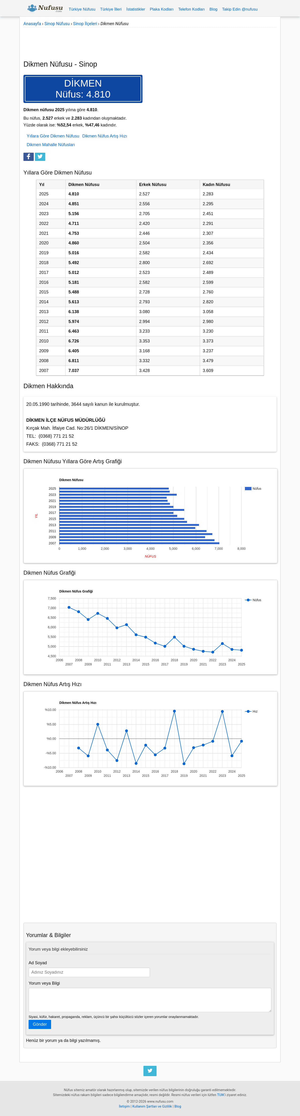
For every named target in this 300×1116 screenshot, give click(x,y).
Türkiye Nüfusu (82, 9)
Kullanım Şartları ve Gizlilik (152, 1106)
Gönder (40, 1024)
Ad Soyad (38, 962)
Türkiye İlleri (111, 9)
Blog (214, 9)
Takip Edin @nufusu (240, 9)
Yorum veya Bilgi (44, 983)
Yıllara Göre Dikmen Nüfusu (53, 136)
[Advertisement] (150, 41)
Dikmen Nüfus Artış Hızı (104, 136)
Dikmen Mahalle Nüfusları (51, 144)
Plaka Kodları (161, 9)
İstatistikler (135, 9)
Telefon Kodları (191, 9)
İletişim (124, 1106)
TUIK (220, 1095)
